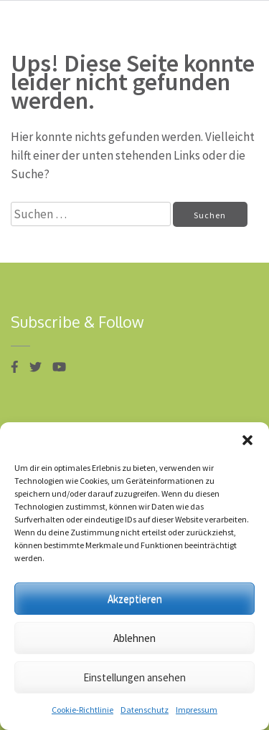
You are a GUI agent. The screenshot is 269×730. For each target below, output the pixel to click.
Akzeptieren (135, 598)
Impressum (196, 709)
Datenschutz (145, 709)
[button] (247, 440)
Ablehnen (134, 638)
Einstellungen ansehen (134, 677)
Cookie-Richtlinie (82, 709)
